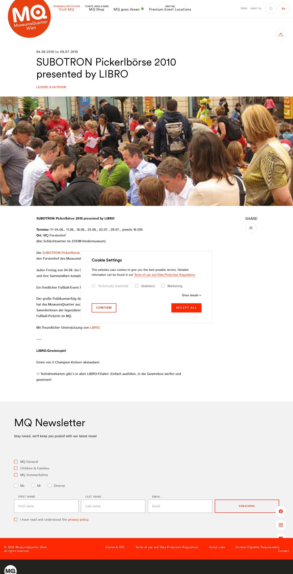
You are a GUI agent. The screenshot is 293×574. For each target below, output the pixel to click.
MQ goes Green (129, 9)
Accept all (186, 308)
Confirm (104, 308)
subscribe (247, 506)
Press (244, 8)
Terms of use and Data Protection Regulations (166, 547)
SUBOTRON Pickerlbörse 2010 (65, 253)
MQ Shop (97, 8)
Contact (283, 551)
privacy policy (78, 519)
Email (156, 497)
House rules (217, 547)
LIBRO (95, 327)
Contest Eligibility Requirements (257, 547)
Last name (93, 497)
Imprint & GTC (115, 547)
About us (255, 8)
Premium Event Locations (170, 8)
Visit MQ (66, 8)
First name (27, 497)
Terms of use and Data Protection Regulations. (164, 275)
